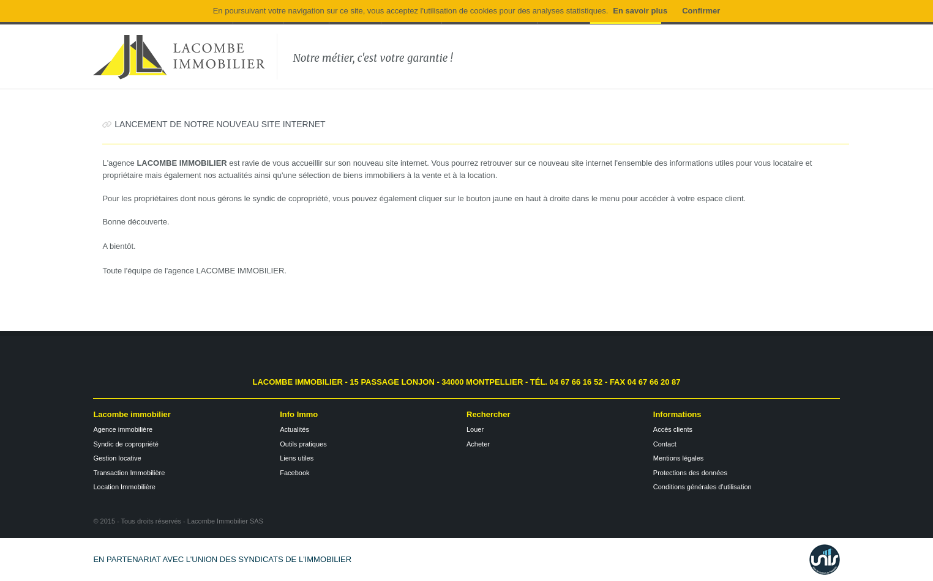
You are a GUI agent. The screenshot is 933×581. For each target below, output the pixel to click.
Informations (677, 414)
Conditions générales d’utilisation (702, 486)
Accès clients (672, 429)
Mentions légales (678, 458)
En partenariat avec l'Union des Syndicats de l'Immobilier (222, 559)
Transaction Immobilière (129, 472)
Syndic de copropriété (125, 444)
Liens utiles (296, 458)
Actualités (294, 429)
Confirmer (701, 10)
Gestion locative (117, 458)
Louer (475, 429)
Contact (664, 444)
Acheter (478, 444)
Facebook (294, 472)
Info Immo (299, 414)
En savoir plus (640, 10)
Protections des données (690, 472)
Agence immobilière (122, 429)
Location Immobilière (124, 486)
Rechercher (488, 414)
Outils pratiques (303, 444)
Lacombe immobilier (131, 414)
